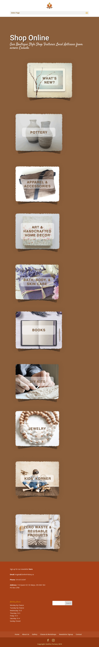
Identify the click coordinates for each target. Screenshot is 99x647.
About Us (25, 634)
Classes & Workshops (48, 634)
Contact (79, 634)
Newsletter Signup (66, 634)
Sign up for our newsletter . (21, 569)
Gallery (34, 634)
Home (17, 634)
